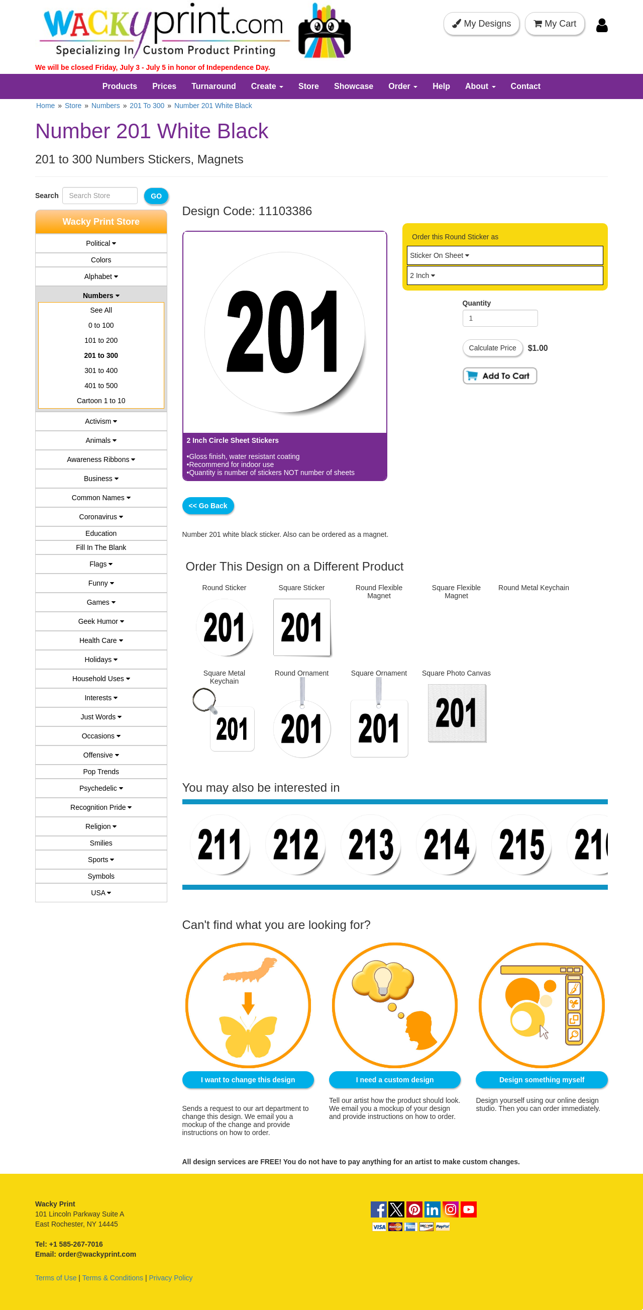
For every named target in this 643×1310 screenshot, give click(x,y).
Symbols (101, 876)
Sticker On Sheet (439, 255)
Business (101, 479)
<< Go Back (208, 506)
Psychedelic (101, 788)
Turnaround (213, 86)
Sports (101, 860)
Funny (101, 583)
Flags (101, 564)
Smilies (101, 843)
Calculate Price (492, 348)
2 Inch (422, 275)
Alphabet (101, 276)
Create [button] (267, 86)
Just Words (101, 717)
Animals (101, 440)
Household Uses (101, 679)
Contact (526, 86)
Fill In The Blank (101, 547)
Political (101, 243)
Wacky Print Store (101, 222)
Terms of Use (55, 1276)
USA (101, 893)
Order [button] (402, 86)
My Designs (481, 24)
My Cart (554, 24)
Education (101, 533)
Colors (101, 260)
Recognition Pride (101, 807)
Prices (164, 86)
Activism (101, 421)
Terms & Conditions (112, 1276)
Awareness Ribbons (101, 459)
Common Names (101, 498)
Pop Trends (101, 772)
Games (101, 602)
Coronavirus (101, 517)
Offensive (101, 755)
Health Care (101, 640)
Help (441, 86)
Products (119, 86)
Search (48, 196)
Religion (101, 826)
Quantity (477, 303)
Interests (101, 698)
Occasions (101, 736)
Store (308, 86)
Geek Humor (101, 621)
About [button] (480, 86)
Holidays (101, 660)
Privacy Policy (170, 1276)
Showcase (353, 86)
